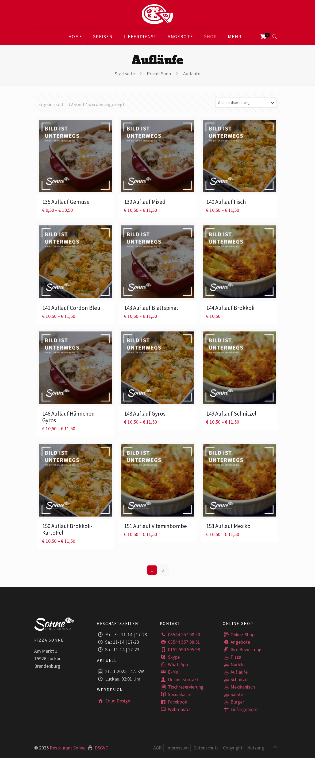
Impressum (177, 747)
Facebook (173, 701)
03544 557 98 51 (180, 642)
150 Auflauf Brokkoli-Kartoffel (67, 529)
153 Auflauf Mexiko (228, 526)
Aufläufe (235, 672)
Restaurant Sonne (68, 747)
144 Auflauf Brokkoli (230, 307)
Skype (169, 657)
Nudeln (234, 664)
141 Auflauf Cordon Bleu (71, 307)
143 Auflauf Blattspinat (151, 307)
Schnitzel (235, 679)
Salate (233, 694)
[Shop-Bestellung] (246, 102)
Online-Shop (239, 634)
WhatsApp (174, 664)
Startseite (125, 74)
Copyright (233, 747)
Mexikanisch (239, 686)
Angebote (236, 642)
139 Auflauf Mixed (145, 201)
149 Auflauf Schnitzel (231, 413)
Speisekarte (175, 694)
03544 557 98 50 (180, 634)
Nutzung (255, 747)
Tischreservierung (181, 686)
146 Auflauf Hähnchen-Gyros (69, 417)
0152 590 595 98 (180, 649)
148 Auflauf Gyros (145, 413)
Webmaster (175, 709)
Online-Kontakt (179, 679)
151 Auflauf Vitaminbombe (155, 526)
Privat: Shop (159, 74)
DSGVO (102, 747)
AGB (157, 747)
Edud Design (113, 700)
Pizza (232, 657)
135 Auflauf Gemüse (66, 201)
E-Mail (170, 672)
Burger (233, 701)
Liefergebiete (240, 709)
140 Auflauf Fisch (226, 201)
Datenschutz (205, 747)
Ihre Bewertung (242, 649)
